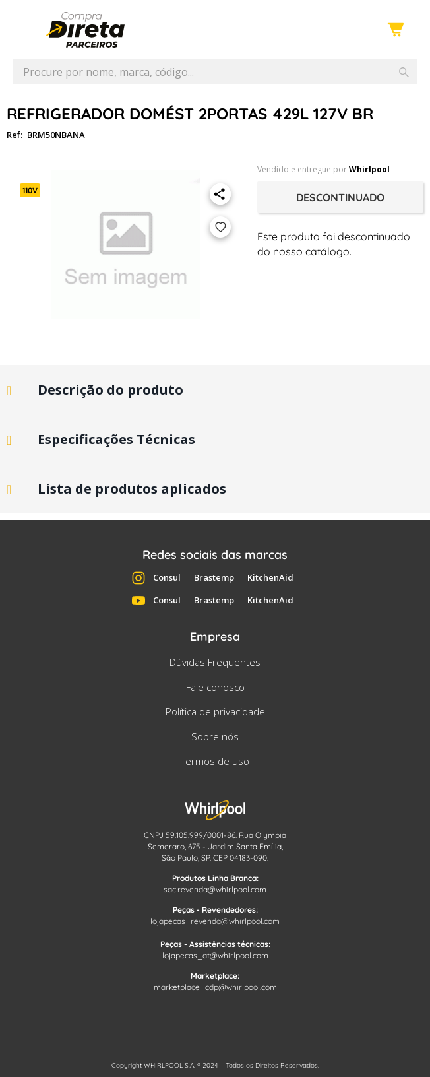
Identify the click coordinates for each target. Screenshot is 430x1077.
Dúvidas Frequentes (215, 662)
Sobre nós (215, 736)
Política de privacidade (215, 711)
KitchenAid (270, 577)
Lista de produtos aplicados (132, 489)
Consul (167, 577)
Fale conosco (215, 687)
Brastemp (214, 577)
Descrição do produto (110, 390)
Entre (362, 30)
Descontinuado (340, 197)
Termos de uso (215, 760)
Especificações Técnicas (116, 439)
